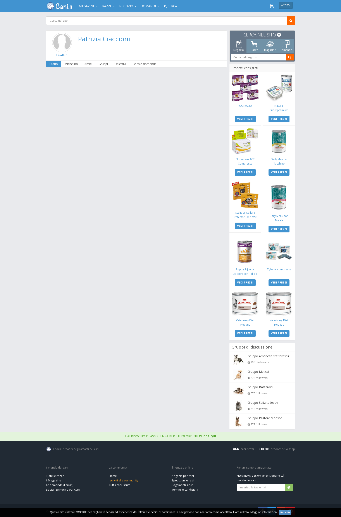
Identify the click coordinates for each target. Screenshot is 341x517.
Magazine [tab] (270, 46)
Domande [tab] (286, 46)
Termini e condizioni (185, 488)
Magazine (88, 6)
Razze (108, 6)
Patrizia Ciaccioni (104, 38)
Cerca (170, 6)
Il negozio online (182, 466)
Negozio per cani (183, 475)
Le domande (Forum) (59, 484)
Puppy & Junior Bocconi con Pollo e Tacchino (245, 273)
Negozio (127, 6)
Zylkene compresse (279, 268)
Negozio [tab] (238, 46)
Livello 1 (62, 55)
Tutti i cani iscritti (119, 484)
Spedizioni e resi (183, 479)
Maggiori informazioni (263, 512)
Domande (150, 6)
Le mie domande (145, 64)
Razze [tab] (254, 46)
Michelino (71, 64)
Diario (54, 64)
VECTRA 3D (245, 105)
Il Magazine (53, 479)
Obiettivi (120, 64)
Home (113, 475)
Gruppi (103, 64)
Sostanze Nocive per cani (63, 488)
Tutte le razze (55, 475)
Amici (88, 64)
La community (118, 466)
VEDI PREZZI (245, 118)
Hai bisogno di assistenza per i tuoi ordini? (170, 435)
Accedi (285, 5)
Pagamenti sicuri (182, 484)
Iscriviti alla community (123, 479)
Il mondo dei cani (57, 466)
